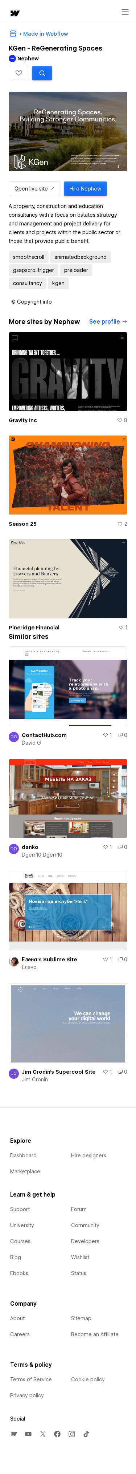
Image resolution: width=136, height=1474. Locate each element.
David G (31, 743)
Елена (29, 967)
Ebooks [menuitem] (19, 1273)
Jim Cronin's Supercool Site (58, 1072)
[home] (14, 14)
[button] (19, 73)
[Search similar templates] (42, 73)
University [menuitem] (22, 1225)
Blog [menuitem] (15, 1257)
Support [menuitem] (20, 1209)
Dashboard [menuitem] (23, 1155)
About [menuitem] (17, 1318)
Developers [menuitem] (85, 1241)
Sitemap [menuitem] (81, 1318)
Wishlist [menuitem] (80, 1257)
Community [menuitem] (85, 1225)
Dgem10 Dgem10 (42, 855)
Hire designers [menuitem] (88, 1155)
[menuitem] (13, 1434)
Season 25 (23, 524)
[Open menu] (125, 12)
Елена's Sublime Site (49, 959)
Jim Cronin (35, 1079)
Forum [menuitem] (79, 1209)
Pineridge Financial (34, 627)
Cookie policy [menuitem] (88, 1379)
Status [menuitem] (78, 1273)
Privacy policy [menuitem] (27, 1395)
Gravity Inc (23, 420)
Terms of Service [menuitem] (31, 1379)
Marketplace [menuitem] (25, 1171)
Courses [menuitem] (20, 1241)
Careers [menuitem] (20, 1334)
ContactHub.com (44, 735)
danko (30, 847)
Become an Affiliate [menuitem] (95, 1334)
